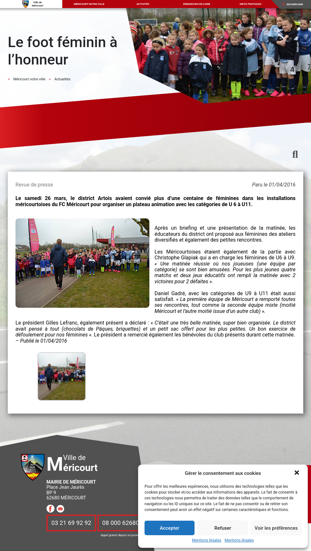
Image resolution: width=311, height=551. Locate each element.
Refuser (222, 528)
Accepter (169, 528)
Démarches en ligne (196, 4)
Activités (142, 4)
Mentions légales (206, 540)
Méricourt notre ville (89, 4)
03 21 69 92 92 (71, 522)
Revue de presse (34, 185)
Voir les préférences (276, 528)
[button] (297, 473)
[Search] (296, 4)
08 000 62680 (120, 522)
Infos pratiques (251, 4)
